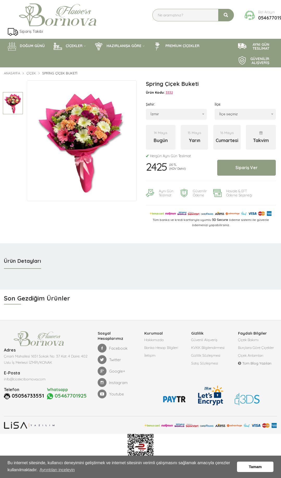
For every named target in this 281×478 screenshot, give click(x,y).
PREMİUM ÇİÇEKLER (176, 46)
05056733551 (28, 396)
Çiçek (31, 73)
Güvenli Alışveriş (204, 339)
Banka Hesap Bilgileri (161, 347)
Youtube (111, 394)
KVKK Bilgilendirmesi (207, 347)
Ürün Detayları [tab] (22, 261)
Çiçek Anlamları (250, 355)
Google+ (111, 371)
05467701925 (67, 396)
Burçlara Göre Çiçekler (256, 347)
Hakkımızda (154, 339)
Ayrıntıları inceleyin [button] (57, 470)
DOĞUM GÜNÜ (26, 46)
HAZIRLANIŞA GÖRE (118, 46)
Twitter (109, 359)
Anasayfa (12, 73)
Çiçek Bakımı (248, 339)
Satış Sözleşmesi (204, 363)
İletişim (149, 355)
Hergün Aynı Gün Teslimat (168, 156)
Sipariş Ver (246, 167)
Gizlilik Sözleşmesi (205, 355)
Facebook (113, 348)
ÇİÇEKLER (68, 46)
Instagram (113, 382)
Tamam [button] (255, 467)
